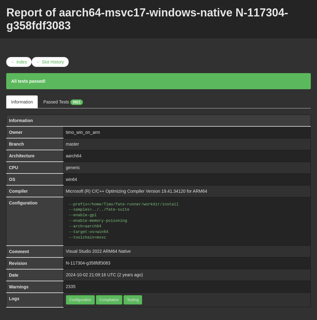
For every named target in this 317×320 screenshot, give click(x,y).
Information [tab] (22, 101)
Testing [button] (133, 300)
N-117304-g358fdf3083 (88, 263)
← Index (19, 61)
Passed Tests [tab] (63, 102)
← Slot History (50, 61)
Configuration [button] (80, 300)
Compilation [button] (109, 300)
